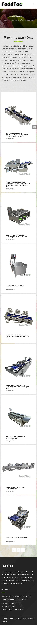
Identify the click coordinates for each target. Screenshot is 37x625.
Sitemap (6, 621)
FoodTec (12, 619)
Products (14, 20)
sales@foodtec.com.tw (15, 610)
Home (5, 20)
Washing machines (27, 20)
